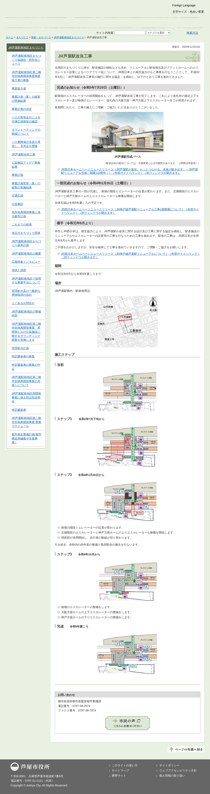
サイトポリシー (169, 765)
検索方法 (192, 32)
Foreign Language (184, 5)
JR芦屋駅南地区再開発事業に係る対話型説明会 (26, 397)
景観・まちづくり (41, 37)
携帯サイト (119, 775)
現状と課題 (19, 270)
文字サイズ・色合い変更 (188, 11)
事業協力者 (19, 88)
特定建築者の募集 (23, 356)
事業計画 (17, 175)
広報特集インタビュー (26, 261)
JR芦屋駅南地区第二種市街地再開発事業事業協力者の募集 (26, 76)
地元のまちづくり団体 (26, 232)
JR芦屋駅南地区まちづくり (69, 37)
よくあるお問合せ (23, 303)
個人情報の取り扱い (172, 775)
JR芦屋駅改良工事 (23, 154)
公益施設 (17, 204)
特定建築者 (19, 409)
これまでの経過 (22, 224)
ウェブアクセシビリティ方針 (178, 770)
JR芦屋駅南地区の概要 (26, 253)
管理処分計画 (20, 348)
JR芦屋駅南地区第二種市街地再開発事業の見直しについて (26, 381)
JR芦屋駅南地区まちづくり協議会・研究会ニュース (26, 59)
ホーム (9, 37)
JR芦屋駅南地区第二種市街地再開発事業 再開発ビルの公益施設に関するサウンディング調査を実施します (26, 331)
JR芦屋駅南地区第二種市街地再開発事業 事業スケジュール (26, 422)
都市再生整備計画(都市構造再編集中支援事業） (26, 438)
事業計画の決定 (22, 109)
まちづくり (22, 37)
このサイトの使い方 (125, 765)
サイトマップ (120, 770)
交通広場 (17, 195)
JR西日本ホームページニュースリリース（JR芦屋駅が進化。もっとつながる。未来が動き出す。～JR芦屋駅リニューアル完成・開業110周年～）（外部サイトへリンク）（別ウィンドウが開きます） (129, 171)
